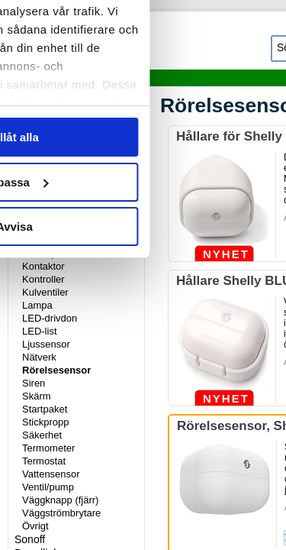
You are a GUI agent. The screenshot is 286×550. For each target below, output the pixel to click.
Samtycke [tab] (53, 94)
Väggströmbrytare (61, 513)
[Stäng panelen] (261, 44)
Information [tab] (143, 94)
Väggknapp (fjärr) (60, 500)
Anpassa (144, 399)
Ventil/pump (48, 487)
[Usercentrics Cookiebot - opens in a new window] (169, 44)
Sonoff (29, 539)
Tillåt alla (143, 354)
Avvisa (143, 443)
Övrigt (35, 526)
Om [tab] (233, 94)
